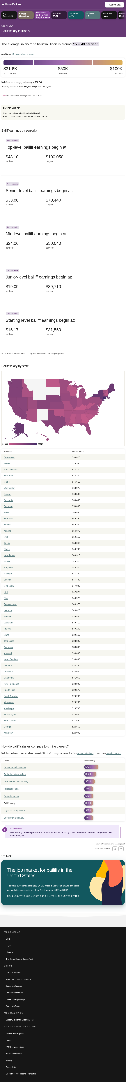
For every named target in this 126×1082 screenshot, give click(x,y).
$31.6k (10, 70)
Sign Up (9, 952)
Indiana (7, 616)
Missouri (8, 653)
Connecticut (9, 457)
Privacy (9, 1060)
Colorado (8, 506)
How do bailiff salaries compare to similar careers (25, 116)
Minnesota (9, 586)
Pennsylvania (10, 604)
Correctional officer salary (16, 781)
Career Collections (13, 972)
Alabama (8, 665)
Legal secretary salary (14, 810)
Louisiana (8, 623)
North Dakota (10, 720)
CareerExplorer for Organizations (19, 1020)
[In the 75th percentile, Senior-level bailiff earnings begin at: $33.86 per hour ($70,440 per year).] (63, 197)
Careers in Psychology (15, 999)
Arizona (7, 629)
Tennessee (9, 641)
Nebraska (8, 519)
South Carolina (11, 696)
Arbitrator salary (11, 796)
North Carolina (11, 659)
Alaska (7, 463)
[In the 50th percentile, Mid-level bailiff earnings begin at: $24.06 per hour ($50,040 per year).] (63, 240)
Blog (8, 939)
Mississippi (9, 708)
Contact (9, 1040)
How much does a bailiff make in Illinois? (21, 113)
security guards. (113, 753)
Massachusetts (11, 469)
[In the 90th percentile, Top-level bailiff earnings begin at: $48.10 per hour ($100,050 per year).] (63, 154)
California (8, 500)
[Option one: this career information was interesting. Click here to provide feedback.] (115, 848)
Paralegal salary (11, 789)
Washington (9, 488)
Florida (7, 549)
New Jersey (9, 555)
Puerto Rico (9, 690)
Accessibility (11, 1067)
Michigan (8, 574)
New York (8, 476)
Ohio (6, 598)
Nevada (7, 525)
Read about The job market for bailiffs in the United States (43, 896)
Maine (7, 482)
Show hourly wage (23, 54)
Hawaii (7, 561)
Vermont (8, 610)
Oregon (7, 494)
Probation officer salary (15, 774)
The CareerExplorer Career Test (19, 959)
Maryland (8, 567)
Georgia (7, 727)
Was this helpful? (103, 849)
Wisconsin (9, 702)
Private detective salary (15, 767)
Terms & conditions (14, 1054)
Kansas (7, 531)
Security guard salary (14, 818)
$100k (116, 70)
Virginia (7, 580)
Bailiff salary (9, 803)
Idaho (6, 635)
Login (8, 946)
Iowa (6, 537)
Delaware (8, 671)
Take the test (114, 5)
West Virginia (10, 714)
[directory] (63, 112)
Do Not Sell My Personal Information (21, 1074)
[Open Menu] (53, 5)
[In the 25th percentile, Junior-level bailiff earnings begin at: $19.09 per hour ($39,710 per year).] (63, 283)
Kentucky (8, 733)
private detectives (85, 753)
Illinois (7, 543)
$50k (63, 70)
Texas (6, 512)
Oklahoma (9, 678)
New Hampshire (11, 684)
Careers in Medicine (14, 993)
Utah (6, 592)
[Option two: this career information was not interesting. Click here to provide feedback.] (121, 848)
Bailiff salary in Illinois (15, 31)
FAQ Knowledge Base (15, 1047)
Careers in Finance (14, 986)
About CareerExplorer (15, 1033)
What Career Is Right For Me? (18, 979)
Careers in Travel (13, 1006)
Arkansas (8, 647)
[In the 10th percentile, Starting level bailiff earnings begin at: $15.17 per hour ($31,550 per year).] (63, 327)
